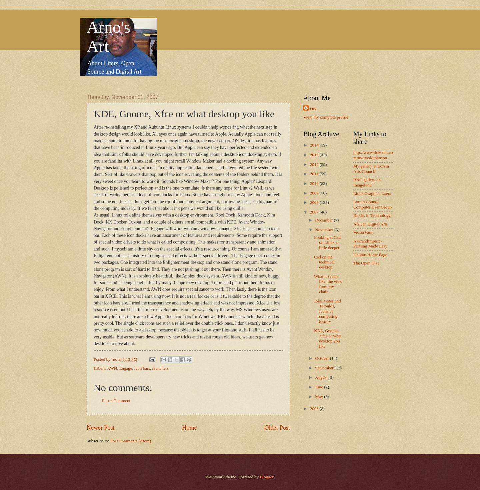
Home (189, 427)
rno (313, 108)
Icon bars (142, 368)
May (319, 396)
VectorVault (363, 232)
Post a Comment (116, 400)
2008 (315, 202)
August (321, 377)
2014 (315, 145)
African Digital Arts (370, 224)
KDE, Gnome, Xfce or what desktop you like (327, 338)
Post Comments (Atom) (130, 441)
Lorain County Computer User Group (372, 204)
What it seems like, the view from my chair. (328, 284)
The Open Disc (366, 263)
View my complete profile (325, 117)
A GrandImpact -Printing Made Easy (370, 243)
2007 (315, 212)
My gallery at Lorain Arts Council (371, 169)
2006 (315, 408)
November (324, 230)
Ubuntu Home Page (370, 254)
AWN (112, 368)
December (324, 220)
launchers (160, 368)
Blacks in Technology (372, 215)
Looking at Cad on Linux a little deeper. (327, 242)
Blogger (266, 477)
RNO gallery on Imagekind (367, 182)
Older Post (277, 427)
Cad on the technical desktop (324, 262)
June (319, 387)
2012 (315, 164)
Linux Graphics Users (372, 193)
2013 (315, 155)
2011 (315, 174)
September (324, 368)
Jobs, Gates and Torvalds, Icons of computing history (327, 311)
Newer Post (101, 427)
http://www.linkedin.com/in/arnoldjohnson (373, 155)
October (322, 358)
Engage (125, 368)
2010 (315, 183)
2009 (315, 193)
